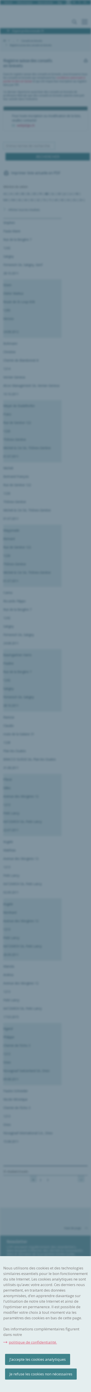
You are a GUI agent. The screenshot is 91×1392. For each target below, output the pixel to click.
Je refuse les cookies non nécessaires (40, 1373)
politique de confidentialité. (33, 1342)
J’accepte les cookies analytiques (37, 1359)
